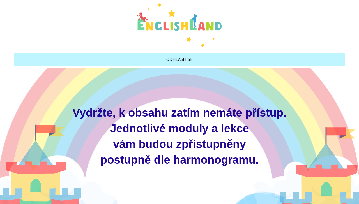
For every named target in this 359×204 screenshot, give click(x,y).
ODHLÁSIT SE (179, 59)
